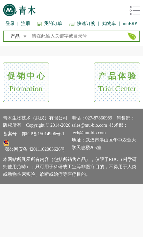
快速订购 (86, 23)
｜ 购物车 (106, 23)
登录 (10, 23)
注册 (25, 23)
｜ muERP (127, 23)
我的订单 (53, 23)
